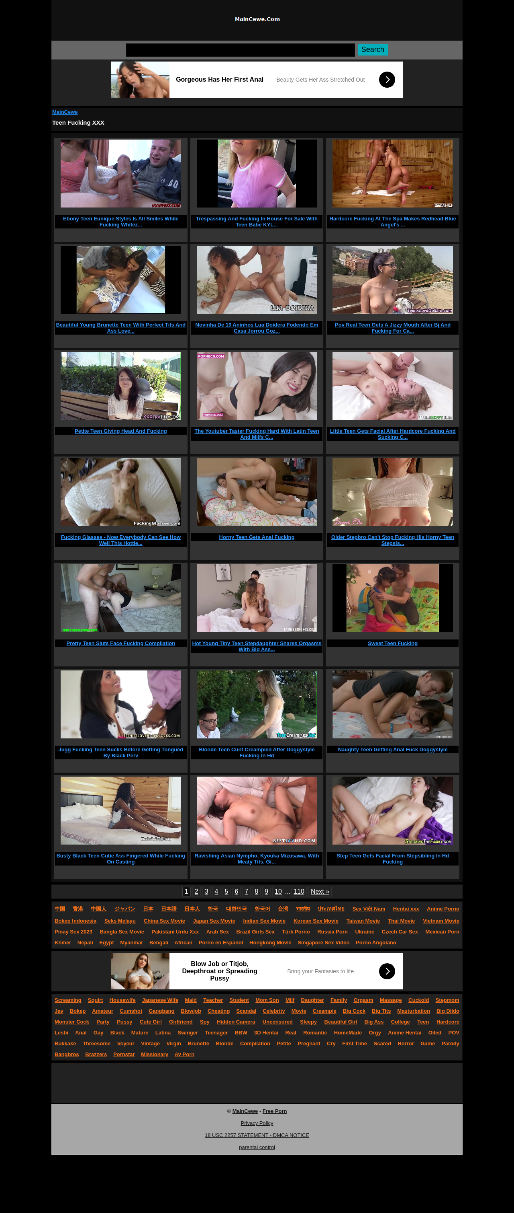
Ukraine (364, 932)
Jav (59, 1011)
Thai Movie (401, 921)
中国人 (98, 909)
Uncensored (278, 1022)
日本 (148, 909)
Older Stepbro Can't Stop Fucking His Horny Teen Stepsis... (392, 540)
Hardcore (447, 1022)
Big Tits (381, 1011)
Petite (284, 1043)
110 (299, 891)
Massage (391, 1000)
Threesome (96, 1043)
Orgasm (363, 1000)
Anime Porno (443, 909)
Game (427, 1043)
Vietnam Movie (441, 921)
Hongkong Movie (270, 943)
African (184, 943)
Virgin (173, 1043)
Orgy (375, 1033)
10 (278, 891)
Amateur (102, 1011)
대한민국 (236, 909)
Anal (80, 1033)
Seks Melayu (120, 921)
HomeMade (348, 1033)
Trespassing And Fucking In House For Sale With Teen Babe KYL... (257, 222)
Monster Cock (72, 1022)
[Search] (240, 50)
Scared (382, 1043)
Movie (299, 1011)
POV (454, 1033)
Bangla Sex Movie (122, 932)
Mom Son (267, 1000)
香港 (78, 909)
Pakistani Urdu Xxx (175, 932)
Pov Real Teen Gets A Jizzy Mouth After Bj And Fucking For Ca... (393, 328)
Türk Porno (296, 932)
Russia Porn (332, 932)
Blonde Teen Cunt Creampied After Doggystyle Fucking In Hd (256, 752)
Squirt (95, 1000)
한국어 (262, 909)
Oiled (435, 1033)
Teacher (213, 1000)
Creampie (325, 1011)
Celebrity (274, 1011)
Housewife (123, 1000)
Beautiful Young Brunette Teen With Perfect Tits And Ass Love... (121, 328)
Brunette (198, 1043)
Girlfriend (181, 1022)
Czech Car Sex (400, 932)
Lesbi (61, 1033)
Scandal (246, 1011)
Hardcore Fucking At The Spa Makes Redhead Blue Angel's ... (393, 222)
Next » (320, 891)
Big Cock (354, 1011)
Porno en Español (221, 943)
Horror (406, 1043)
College (400, 1022)
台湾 (283, 909)
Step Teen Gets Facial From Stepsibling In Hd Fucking (393, 859)
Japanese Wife (160, 1000)
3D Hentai (266, 1033)
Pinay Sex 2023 (73, 932)
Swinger (188, 1033)
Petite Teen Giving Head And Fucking (121, 431)
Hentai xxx (406, 909)
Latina (163, 1033)
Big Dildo (447, 1011)
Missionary (154, 1054)
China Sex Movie (164, 921)
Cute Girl (151, 1022)
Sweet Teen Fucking (393, 643)
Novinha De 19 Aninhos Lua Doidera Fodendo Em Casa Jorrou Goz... (257, 328)
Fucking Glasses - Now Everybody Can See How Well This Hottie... (121, 540)
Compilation (255, 1043)
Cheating (219, 1011)
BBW (241, 1033)
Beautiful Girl (340, 1022)
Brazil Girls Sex (255, 932)
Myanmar (131, 943)
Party (103, 1022)
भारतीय (303, 909)
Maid (191, 1000)
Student (239, 1000)
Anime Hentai (404, 1033)
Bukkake (65, 1043)
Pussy (124, 1022)
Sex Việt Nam (369, 909)
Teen (423, 1022)
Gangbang (161, 1011)
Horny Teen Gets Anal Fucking (257, 537)
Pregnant (309, 1043)
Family (338, 1000)
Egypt (106, 943)
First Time (354, 1043)
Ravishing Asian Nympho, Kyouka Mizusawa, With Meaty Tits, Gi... (257, 859)
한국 (213, 909)
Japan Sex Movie (214, 921)
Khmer (63, 943)
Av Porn (184, 1054)
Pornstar (124, 1054)
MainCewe (65, 112)
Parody (450, 1043)
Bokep (78, 1011)
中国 (60, 909)
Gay (99, 1033)
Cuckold (418, 1000)
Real (290, 1033)
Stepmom (447, 1000)
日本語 (169, 909)
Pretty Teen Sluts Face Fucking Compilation (121, 643)
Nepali (85, 943)
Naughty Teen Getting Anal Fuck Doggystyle (393, 749)
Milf (290, 1000)
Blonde (224, 1043)
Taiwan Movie (363, 921)
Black (117, 1033)
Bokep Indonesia (75, 921)
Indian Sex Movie (264, 921)
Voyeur (126, 1043)
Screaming (68, 1000)
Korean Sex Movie (316, 921)
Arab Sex (217, 932)
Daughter (312, 1000)
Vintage (150, 1043)
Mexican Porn (442, 932)
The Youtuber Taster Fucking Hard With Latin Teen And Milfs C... (256, 434)
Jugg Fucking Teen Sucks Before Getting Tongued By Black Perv (120, 752)
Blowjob (191, 1011)
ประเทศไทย (331, 909)
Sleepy (308, 1022)
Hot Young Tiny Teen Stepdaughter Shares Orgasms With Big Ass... (257, 646)
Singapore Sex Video (323, 943)
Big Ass (374, 1022)
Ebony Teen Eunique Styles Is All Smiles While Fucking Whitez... (121, 222)
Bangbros (67, 1054)
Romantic (315, 1033)
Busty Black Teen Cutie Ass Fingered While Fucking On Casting (120, 859)
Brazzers (96, 1054)
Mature (140, 1033)
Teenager (216, 1033)
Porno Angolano (376, 943)
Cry (331, 1043)
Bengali (158, 943)
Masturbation (413, 1011)
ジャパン (124, 909)
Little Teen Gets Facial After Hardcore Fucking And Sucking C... (393, 434)
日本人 (192, 909)
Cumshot (131, 1011)
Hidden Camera (236, 1022)
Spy (205, 1022)
